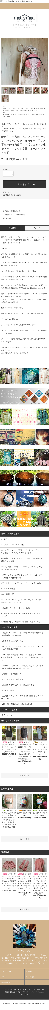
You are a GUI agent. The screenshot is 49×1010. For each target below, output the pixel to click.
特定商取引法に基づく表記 (12, 195)
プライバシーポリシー (28, 992)
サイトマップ (6, 715)
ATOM (26, 994)
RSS (22, 994)
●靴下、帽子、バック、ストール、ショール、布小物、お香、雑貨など (24, 108)
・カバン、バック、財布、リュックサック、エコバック (20, 110)
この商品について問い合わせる (12, 215)
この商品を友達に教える (10, 211)
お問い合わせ (5, 982)
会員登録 (29, 971)
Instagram (41, 992)
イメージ (36, 228)
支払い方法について (15, 989)
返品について (7, 192)
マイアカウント (6, 971)
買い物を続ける (7, 218)
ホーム (5, 106)
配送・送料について (29, 989)
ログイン (4, 977)
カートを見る (30, 977)
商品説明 (12, 228)
